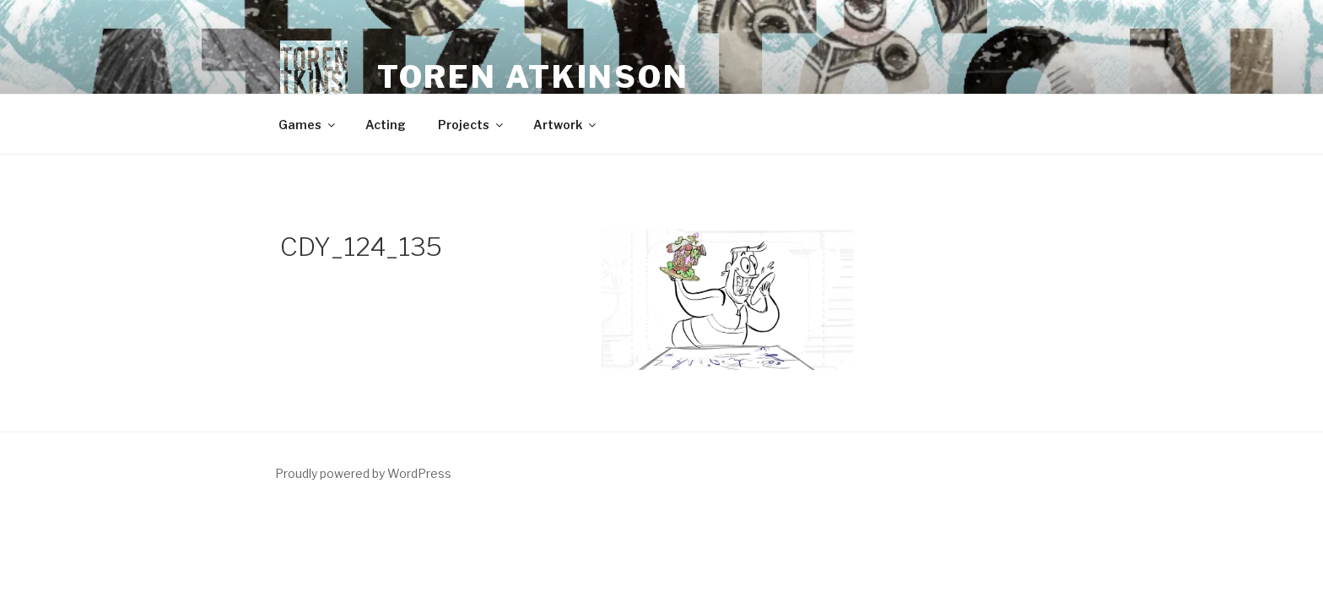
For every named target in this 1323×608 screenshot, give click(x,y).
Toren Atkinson (533, 76)
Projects (471, 124)
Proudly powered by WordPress (363, 473)
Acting (385, 124)
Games (308, 124)
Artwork (565, 124)
